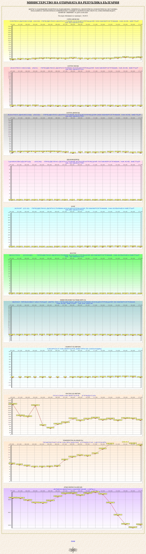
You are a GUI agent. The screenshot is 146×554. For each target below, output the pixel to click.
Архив (73, 541)
